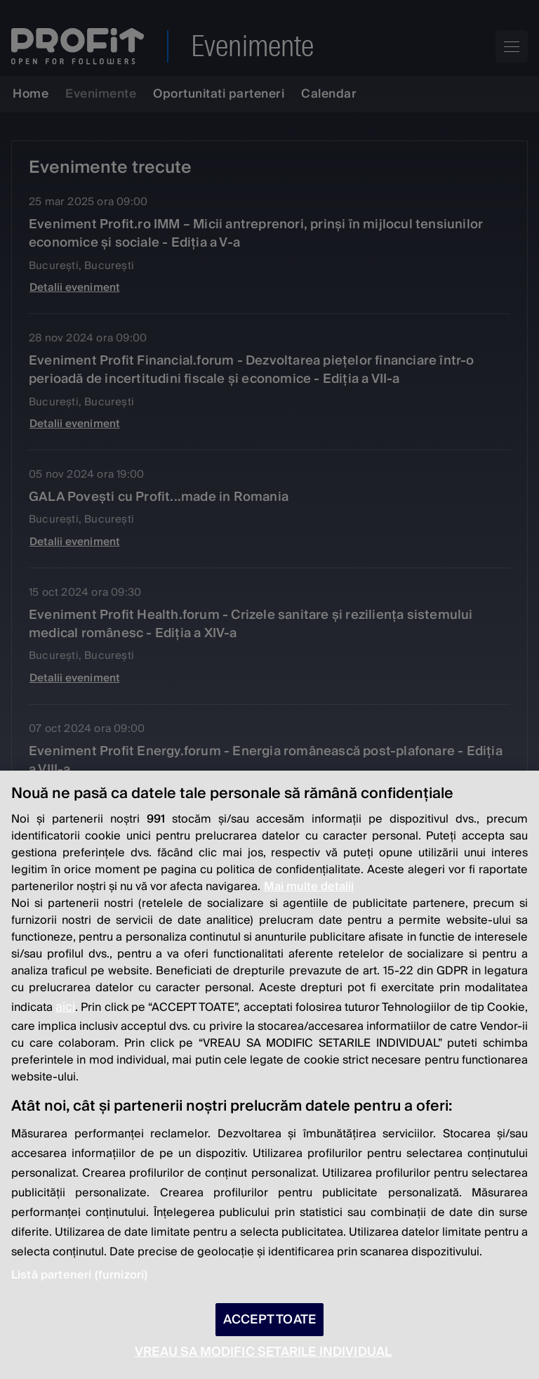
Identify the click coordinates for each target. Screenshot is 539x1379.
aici (65, 1007)
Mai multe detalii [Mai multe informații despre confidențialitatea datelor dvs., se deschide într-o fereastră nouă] (309, 886)
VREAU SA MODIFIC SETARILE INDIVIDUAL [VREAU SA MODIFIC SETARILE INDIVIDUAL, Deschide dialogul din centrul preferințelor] (263, 1352)
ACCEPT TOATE (269, 1320)
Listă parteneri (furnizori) (79, 1275)
